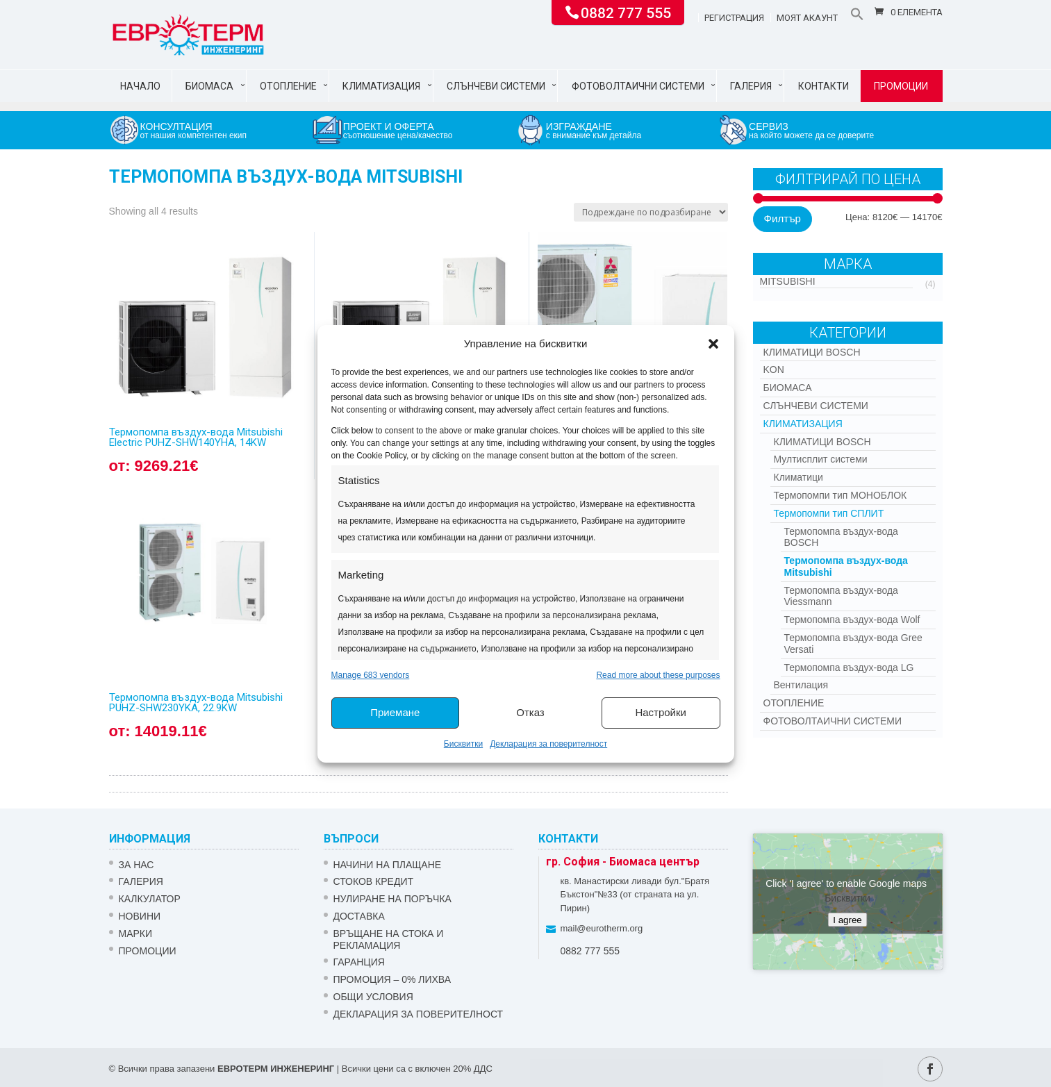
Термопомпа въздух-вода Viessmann (841, 596)
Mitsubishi (788, 281)
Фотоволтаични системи (638, 86)
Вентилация (801, 684)
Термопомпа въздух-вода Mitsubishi (846, 566)
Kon (773, 369)
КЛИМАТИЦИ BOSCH (812, 352)
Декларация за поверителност (548, 744)
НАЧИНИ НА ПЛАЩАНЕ (387, 864)
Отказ (530, 712)
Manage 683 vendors (370, 675)
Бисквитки (463, 744)
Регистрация (734, 18)
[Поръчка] (651, 212)
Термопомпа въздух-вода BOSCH (841, 537)
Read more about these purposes (658, 675)
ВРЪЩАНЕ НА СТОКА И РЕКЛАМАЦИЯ (388, 939)
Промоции (901, 86)
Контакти (823, 86)
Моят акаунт (807, 18)
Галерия (751, 86)
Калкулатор (150, 898)
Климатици (798, 477)
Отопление (288, 86)
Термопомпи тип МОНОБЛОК (840, 495)
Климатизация (381, 86)
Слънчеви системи (496, 86)
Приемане (395, 712)
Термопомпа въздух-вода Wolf (852, 619)
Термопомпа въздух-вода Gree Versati (853, 643)
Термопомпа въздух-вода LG (849, 667)
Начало (140, 86)
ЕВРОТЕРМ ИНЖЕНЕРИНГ (275, 1068)
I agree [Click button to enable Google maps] (847, 919)
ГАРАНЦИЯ (359, 962)
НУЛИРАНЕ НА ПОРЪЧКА (392, 898)
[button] (713, 344)
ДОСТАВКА (359, 916)
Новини (140, 916)
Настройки (660, 712)
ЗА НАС (136, 864)
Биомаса (209, 86)
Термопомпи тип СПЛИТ (829, 513)
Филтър (782, 218)
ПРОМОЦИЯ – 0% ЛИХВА (392, 979)
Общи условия (373, 996)
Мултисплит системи (821, 459)
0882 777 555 (626, 12)
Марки (136, 933)
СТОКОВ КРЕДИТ (373, 881)
